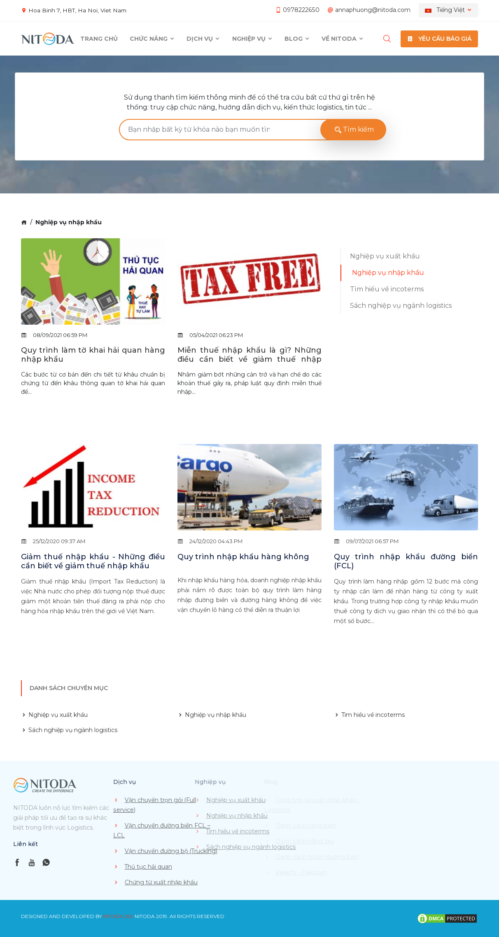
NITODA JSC (118, 916)
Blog (297, 38)
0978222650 (301, 10)
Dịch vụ (203, 38)
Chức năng (152, 38)
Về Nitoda (343, 38)
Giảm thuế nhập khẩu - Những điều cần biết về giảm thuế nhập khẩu (93, 561)
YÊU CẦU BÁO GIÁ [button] (439, 38)
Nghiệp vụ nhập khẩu (388, 273)
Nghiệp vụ (252, 38)
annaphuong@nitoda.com (372, 10)
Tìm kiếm (353, 130)
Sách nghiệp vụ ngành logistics (401, 305)
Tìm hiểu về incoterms (387, 289)
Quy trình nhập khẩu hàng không (243, 556)
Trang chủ (99, 38)
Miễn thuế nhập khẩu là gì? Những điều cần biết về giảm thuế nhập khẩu (249, 359)
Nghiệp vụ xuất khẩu (385, 256)
